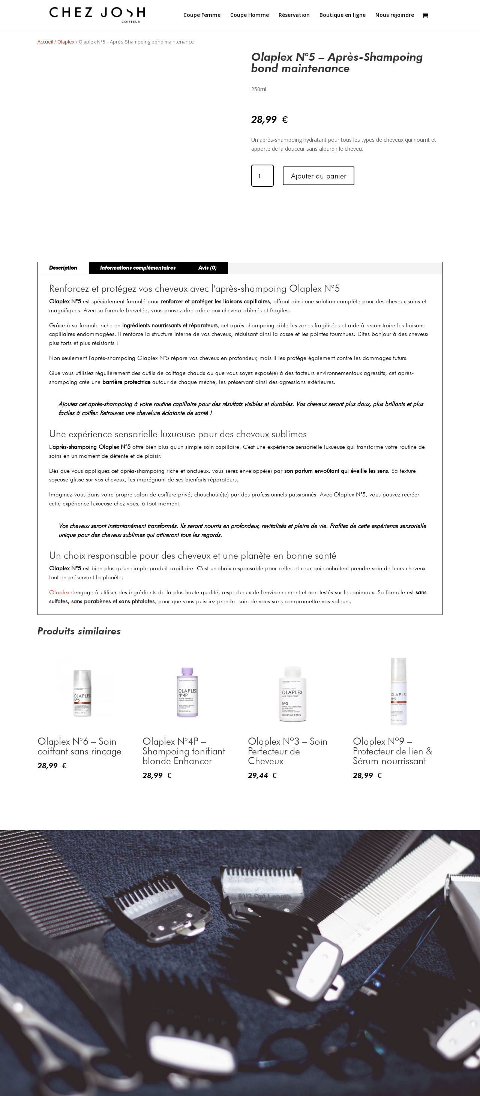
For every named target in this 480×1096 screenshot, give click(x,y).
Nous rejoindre (394, 15)
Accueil (45, 41)
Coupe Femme (201, 15)
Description (63, 268)
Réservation (294, 15)
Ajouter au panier (318, 175)
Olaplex (66, 41)
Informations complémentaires (138, 268)
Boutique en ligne (343, 15)
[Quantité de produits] (262, 176)
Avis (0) (207, 268)
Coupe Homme (249, 15)
